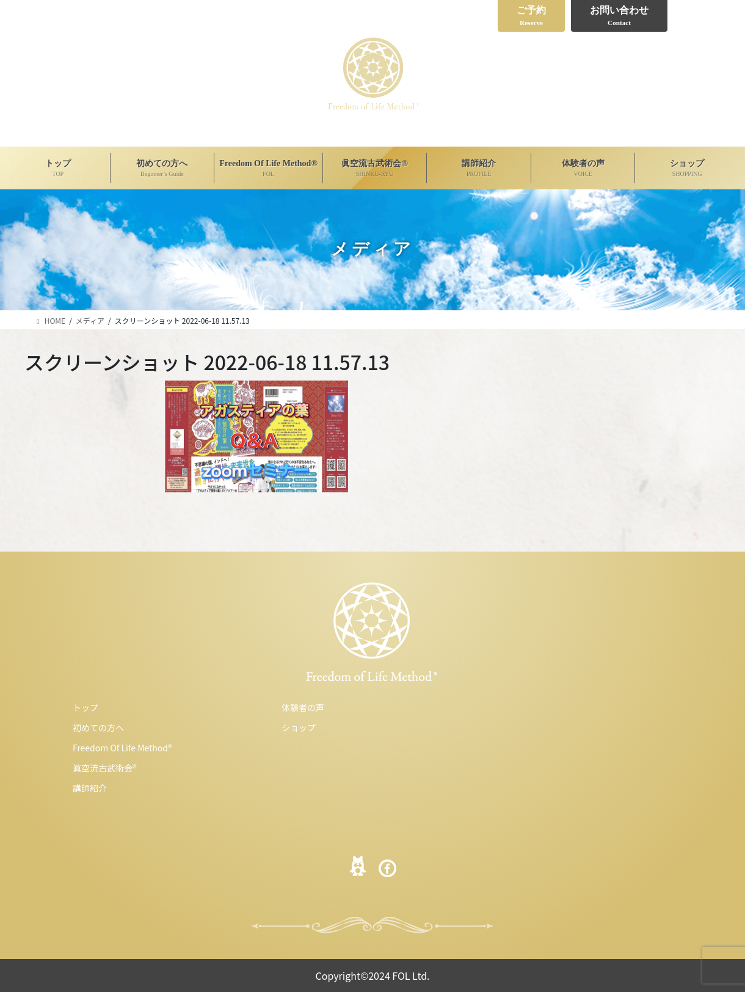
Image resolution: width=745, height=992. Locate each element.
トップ (85, 707)
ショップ (299, 727)
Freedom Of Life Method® (122, 748)
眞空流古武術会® (105, 768)
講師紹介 (90, 788)
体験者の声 (303, 707)
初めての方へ (98, 727)
